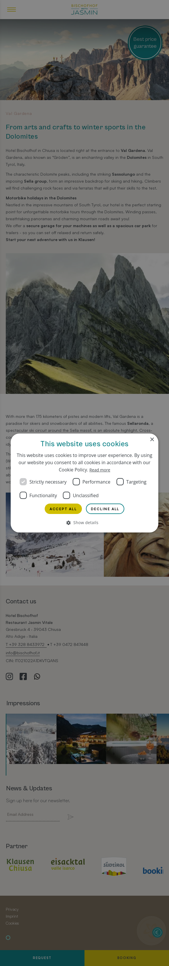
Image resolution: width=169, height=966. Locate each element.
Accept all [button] (61, 508)
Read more (100, 469)
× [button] (152, 439)
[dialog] (84, 483)
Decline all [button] (107, 508)
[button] (84, 523)
